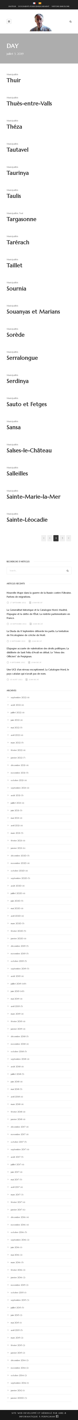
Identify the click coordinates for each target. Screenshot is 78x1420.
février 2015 (16, 1345)
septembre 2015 (18, 1300)
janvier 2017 (16, 1209)
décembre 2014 (18, 1360)
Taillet (14, 265)
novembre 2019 (18, 953)
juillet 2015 (16, 1307)
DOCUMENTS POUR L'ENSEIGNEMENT (33, 6)
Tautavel (17, 149)
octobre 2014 (17, 1375)
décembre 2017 (18, 1126)
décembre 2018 (18, 1036)
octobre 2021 (17, 780)
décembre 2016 (18, 1217)
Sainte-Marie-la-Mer (33, 496)
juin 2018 (15, 1081)
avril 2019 (15, 1006)
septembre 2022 (18, 697)
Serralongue (22, 357)
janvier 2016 (16, 1277)
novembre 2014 (18, 1368)
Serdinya (18, 381)
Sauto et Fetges (27, 404)
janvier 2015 (16, 1352)
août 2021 (15, 795)
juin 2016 (15, 1247)
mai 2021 (15, 818)
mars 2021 (15, 833)
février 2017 (16, 1202)
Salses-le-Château (29, 450)
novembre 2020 (18, 863)
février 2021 (16, 840)
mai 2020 (15, 908)
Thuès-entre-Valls (29, 103)
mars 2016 (15, 1262)
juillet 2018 (16, 1074)
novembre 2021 (18, 772)
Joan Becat (37, 603)
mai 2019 (15, 998)
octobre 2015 (17, 1292)
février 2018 (16, 1111)
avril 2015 (15, 1330)
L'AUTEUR (12, 6)
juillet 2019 (16, 983)
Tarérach (18, 242)
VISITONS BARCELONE (59, 6)
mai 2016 (15, 1255)
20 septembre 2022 (18, 624)
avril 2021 (15, 825)
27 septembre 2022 (18, 603)
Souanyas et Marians (33, 311)
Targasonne (21, 219)
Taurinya (18, 173)
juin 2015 (15, 1315)
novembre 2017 (18, 1134)
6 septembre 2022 (17, 662)
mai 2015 (15, 1322)
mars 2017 (15, 1194)
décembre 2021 (18, 765)
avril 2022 (15, 735)
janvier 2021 (16, 848)
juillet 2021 (16, 803)
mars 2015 (15, 1337)
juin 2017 (15, 1172)
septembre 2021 (18, 788)
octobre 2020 (18, 870)
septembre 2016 (18, 1239)
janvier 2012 (16, 1390)
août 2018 (15, 1066)
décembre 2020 (18, 855)
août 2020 (16, 885)
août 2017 (15, 1157)
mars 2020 (16, 923)
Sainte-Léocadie (27, 519)
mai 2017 (15, 1179)
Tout (21, 213)
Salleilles (17, 473)
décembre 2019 (18, 946)
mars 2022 (15, 742)
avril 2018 (15, 1096)
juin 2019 (15, 991)
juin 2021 (15, 810)
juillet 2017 (16, 1164)
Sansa (14, 427)
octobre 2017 (17, 1142)
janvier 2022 (16, 757)
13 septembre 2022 (18, 641)
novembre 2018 (18, 1044)
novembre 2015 (18, 1285)
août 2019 (15, 976)
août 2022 (16, 705)
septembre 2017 (18, 1149)
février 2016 (16, 1270)
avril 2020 (16, 916)
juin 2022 (15, 720)
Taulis (14, 196)
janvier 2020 (17, 938)
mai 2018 (15, 1089)
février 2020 (17, 931)
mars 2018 (15, 1104)
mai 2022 (15, 727)
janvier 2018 (16, 1119)
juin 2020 (15, 901)
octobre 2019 (17, 961)
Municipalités (12, 74)
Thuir (14, 80)
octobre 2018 (17, 1051)
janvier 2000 (17, 1398)
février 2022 (16, 750)
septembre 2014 (18, 1383)
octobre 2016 (17, 1232)
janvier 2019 (16, 1029)
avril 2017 (15, 1187)
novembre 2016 (18, 1224)
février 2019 (16, 1021)
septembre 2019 (18, 968)
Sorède (16, 334)
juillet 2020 (16, 893)
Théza (14, 126)
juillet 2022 (16, 712)
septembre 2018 (18, 1059)
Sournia (16, 288)
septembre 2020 (19, 878)
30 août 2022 (16, 680)
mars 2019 (15, 1013)
